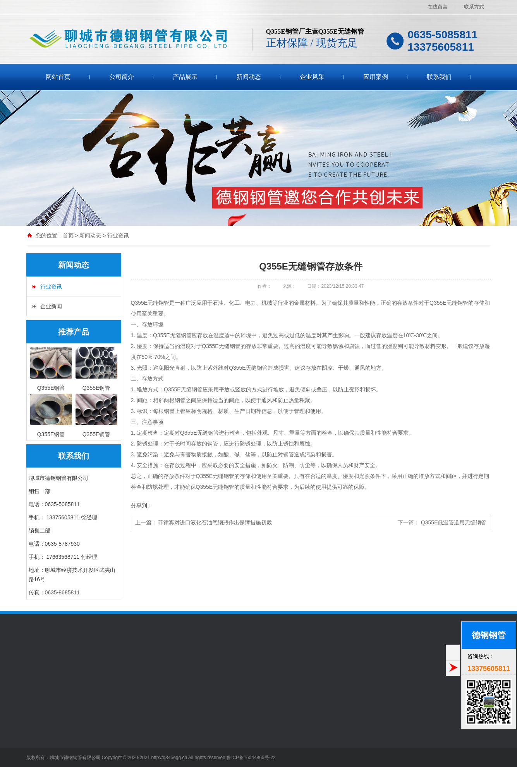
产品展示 (185, 76)
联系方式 (474, 7)
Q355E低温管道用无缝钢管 (454, 522)
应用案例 (375, 76)
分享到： (142, 505)
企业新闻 (51, 306)
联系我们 (439, 76)
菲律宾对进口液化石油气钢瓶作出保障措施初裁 (215, 522)
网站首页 (58, 76)
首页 (68, 235)
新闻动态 (248, 76)
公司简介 (121, 76)
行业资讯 (118, 235)
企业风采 (312, 76)
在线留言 (438, 7)
